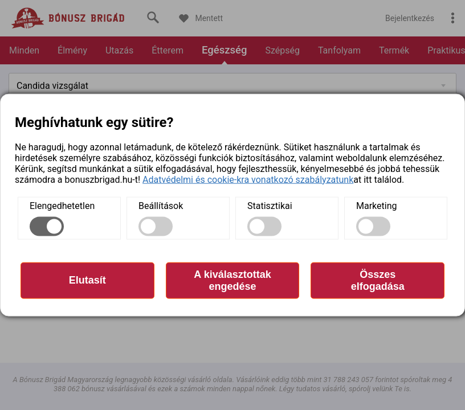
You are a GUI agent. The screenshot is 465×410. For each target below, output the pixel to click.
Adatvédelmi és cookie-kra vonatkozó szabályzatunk (247, 179)
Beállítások (160, 205)
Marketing (376, 205)
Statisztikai (269, 205)
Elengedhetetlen (62, 205)
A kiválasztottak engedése (232, 280)
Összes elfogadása (378, 280)
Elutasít (87, 280)
